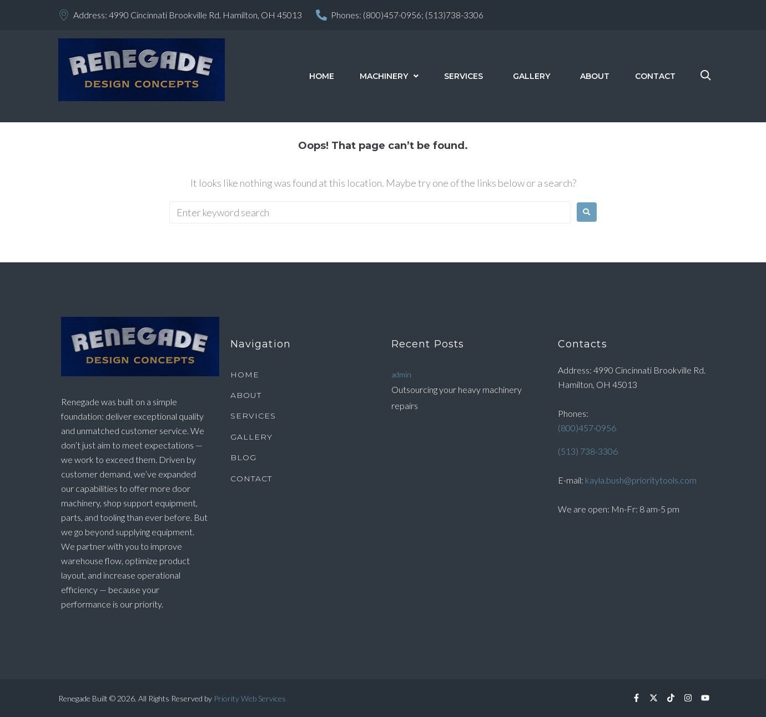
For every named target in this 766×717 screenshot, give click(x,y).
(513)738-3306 (454, 14)
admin (401, 374)
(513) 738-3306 (588, 450)
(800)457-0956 (587, 427)
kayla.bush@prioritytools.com (641, 479)
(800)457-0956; (393, 14)
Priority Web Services (250, 698)
